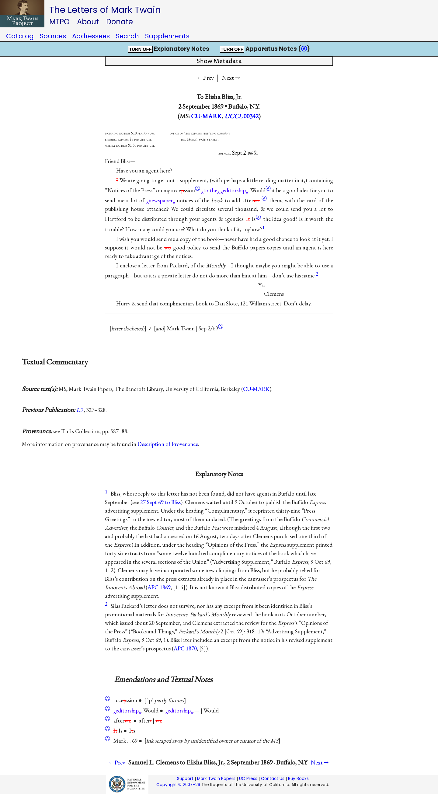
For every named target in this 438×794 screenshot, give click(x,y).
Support (185, 779)
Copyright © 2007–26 (178, 785)
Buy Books (298, 779)
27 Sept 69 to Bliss (160, 502)
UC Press (248, 779)
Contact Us (272, 779)
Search (127, 36)
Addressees (91, 36)
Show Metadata (219, 61)
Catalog (20, 36)
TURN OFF (140, 49)
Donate (119, 22)
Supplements (167, 36)
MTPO (59, 22)
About (88, 22)
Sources (53, 36)
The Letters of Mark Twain (105, 9)
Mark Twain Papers (216, 779)
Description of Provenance (167, 444)
